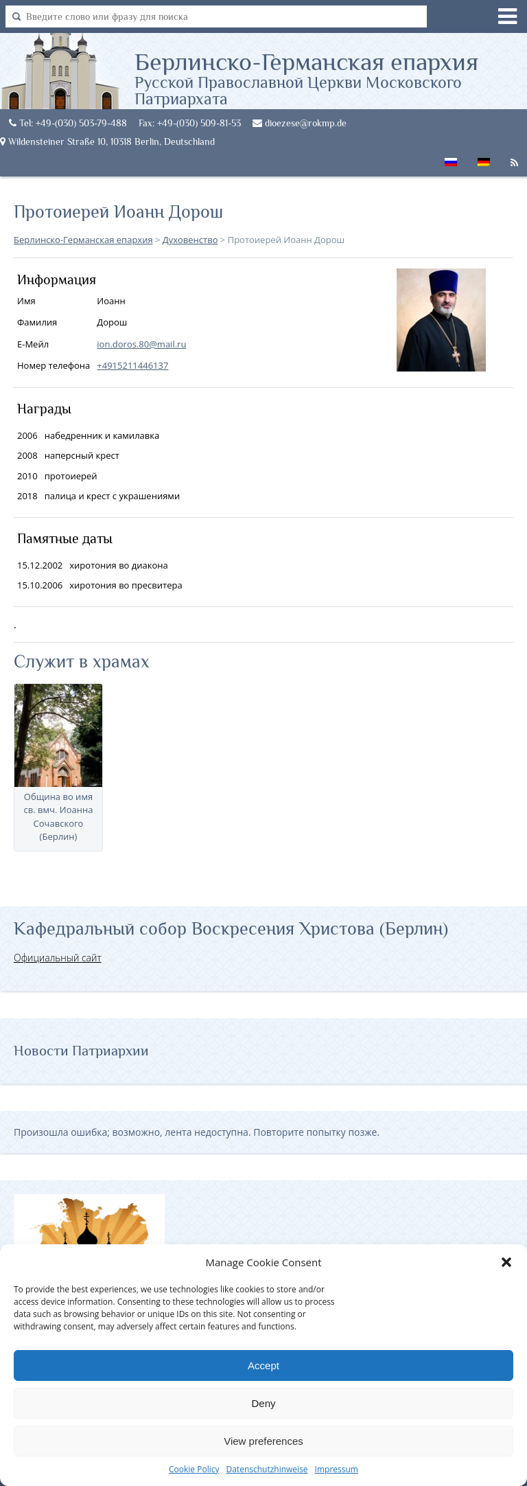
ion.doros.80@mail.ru (141, 344)
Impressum (336, 1469)
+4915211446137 (132, 365)
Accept (263, 1365)
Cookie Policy (194, 1469)
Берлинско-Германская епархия (330, 77)
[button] (506, 1262)
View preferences (263, 1441)
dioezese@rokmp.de (300, 122)
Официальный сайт (58, 957)
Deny (263, 1403)
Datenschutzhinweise (266, 1469)
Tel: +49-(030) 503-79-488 (68, 122)
